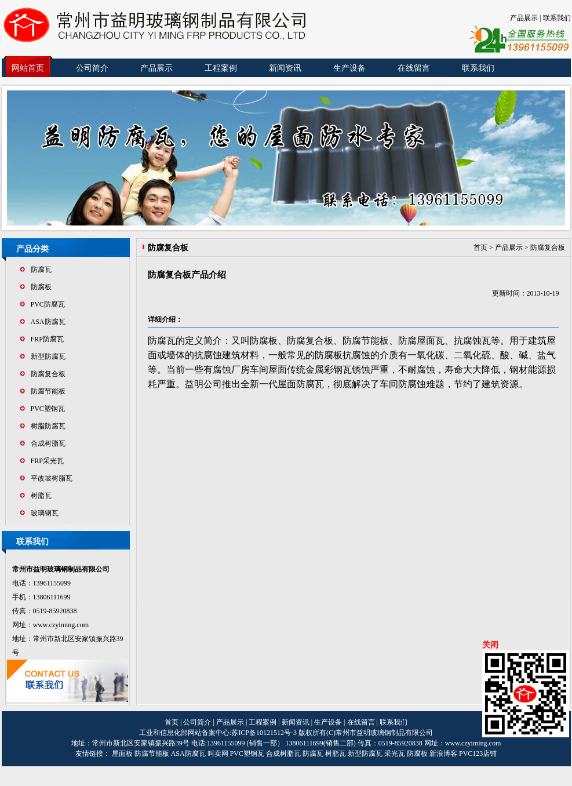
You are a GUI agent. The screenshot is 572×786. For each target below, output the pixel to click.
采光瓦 (394, 753)
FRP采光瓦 (47, 461)
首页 (480, 247)
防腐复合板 (48, 374)
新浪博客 (443, 753)
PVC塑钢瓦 (48, 409)
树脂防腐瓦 (48, 426)
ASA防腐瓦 (48, 322)
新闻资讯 (285, 68)
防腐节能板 (48, 391)
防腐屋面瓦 (421, 340)
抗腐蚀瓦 (472, 340)
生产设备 (349, 68)
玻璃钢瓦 (45, 513)
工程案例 (221, 68)
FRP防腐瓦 (47, 339)
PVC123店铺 (478, 753)
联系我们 (557, 18)
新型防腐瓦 (48, 356)
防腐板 (41, 287)
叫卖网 (217, 753)
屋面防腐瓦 (301, 384)
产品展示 (524, 18)
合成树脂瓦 (48, 443)
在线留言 (414, 68)
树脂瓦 (41, 496)
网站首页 (28, 68)
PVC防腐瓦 (48, 304)
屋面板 (122, 753)
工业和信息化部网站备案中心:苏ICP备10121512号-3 (218, 733)
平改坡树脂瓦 (51, 478)
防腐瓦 (41, 269)
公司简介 (92, 68)
